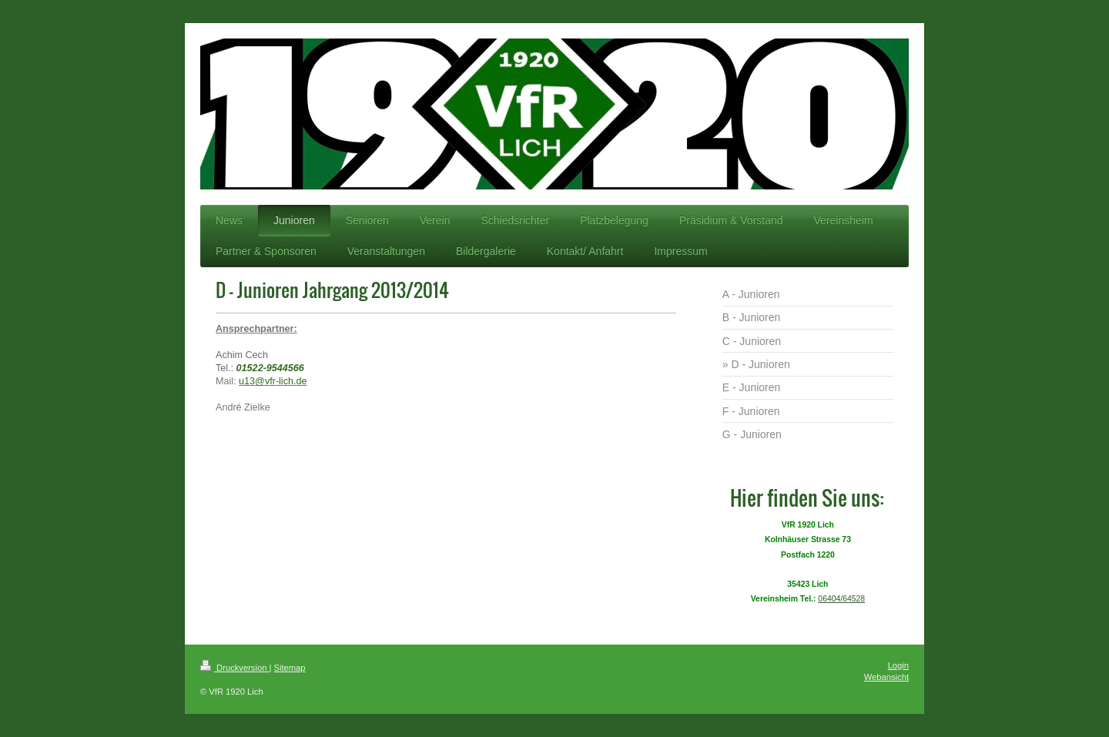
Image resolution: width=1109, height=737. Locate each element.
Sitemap (290, 667)
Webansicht (886, 677)
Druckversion (235, 667)
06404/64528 (841, 599)
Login (898, 665)
